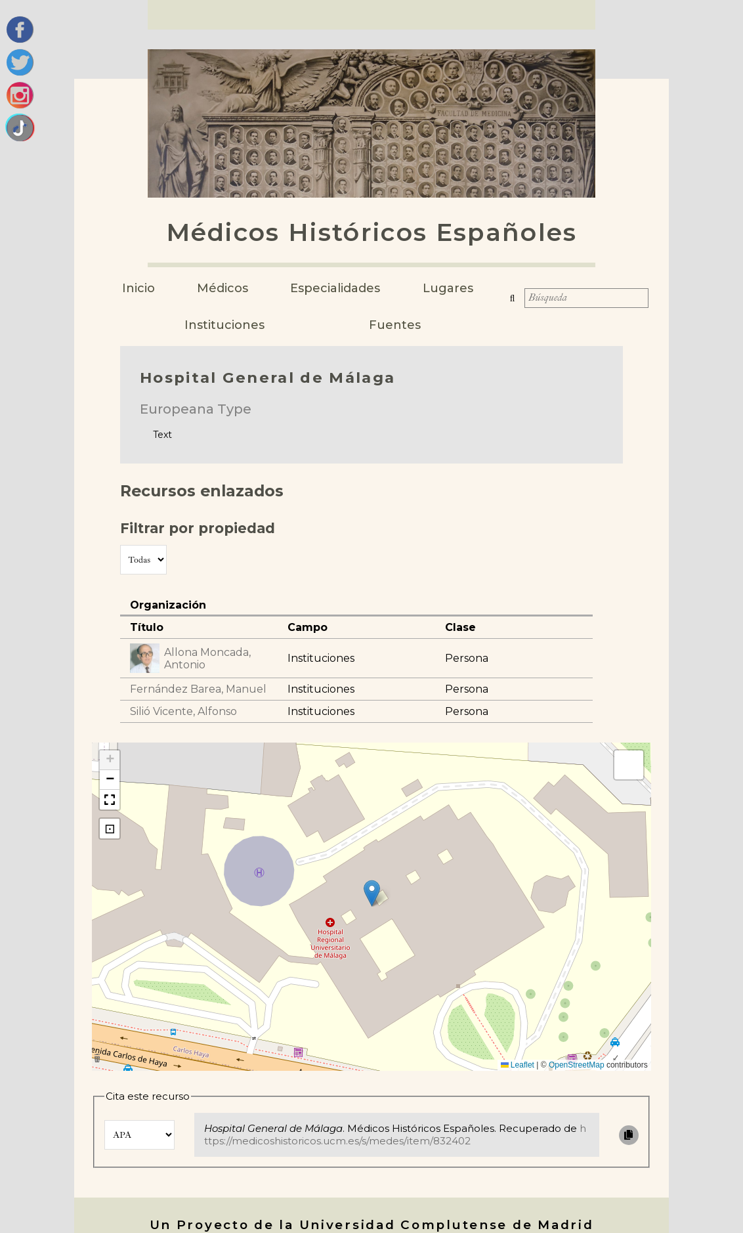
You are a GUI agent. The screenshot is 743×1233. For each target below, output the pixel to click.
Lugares (448, 288)
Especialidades (335, 288)
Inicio (138, 288)
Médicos (222, 288)
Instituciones (224, 325)
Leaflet (517, 1065)
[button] (372, 893)
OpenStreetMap (577, 1065)
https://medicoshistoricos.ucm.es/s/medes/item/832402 (395, 1134)
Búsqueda (508, 302)
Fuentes (395, 325)
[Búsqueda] (583, 302)
